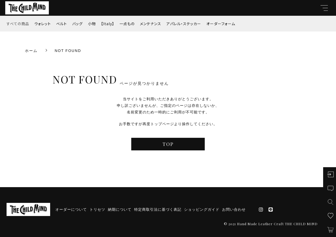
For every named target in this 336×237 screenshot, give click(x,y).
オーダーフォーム (220, 23)
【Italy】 (107, 23)
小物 (92, 23)
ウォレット (42, 23)
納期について (120, 209)
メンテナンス (150, 23)
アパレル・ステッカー (183, 23)
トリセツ (97, 209)
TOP (168, 144)
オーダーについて (71, 209)
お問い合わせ (234, 209)
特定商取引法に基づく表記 (157, 209)
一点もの (127, 23)
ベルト (61, 23)
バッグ (77, 23)
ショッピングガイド (201, 209)
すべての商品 (18, 23)
